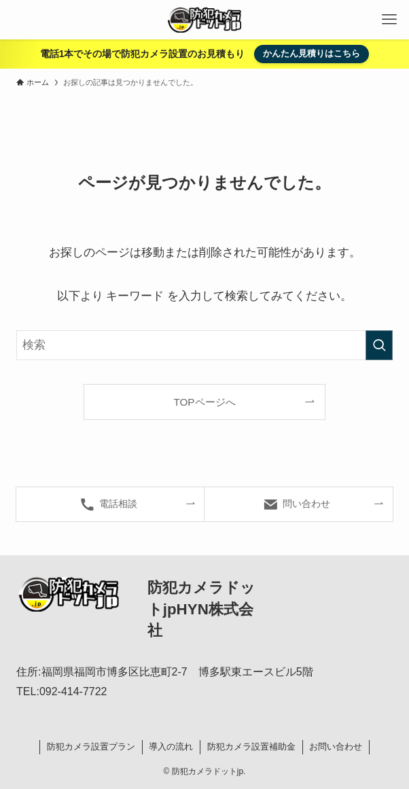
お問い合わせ (335, 746)
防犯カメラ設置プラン (91, 746)
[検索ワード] (204, 345)
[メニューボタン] (389, 19)
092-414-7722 (73, 691)
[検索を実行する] (379, 345)
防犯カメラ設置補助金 (251, 746)
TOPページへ (204, 402)
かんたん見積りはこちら (311, 53)
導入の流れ (171, 746)
